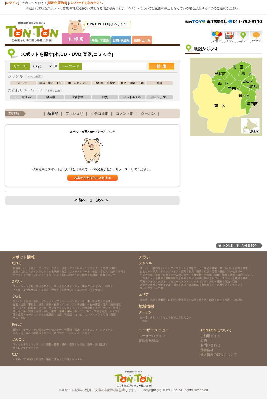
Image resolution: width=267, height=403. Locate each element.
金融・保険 (65, 311)
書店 (245, 278)
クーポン (148, 113)
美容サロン (68, 289)
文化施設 (49, 314)
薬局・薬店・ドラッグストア (50, 83)
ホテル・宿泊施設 (23, 359)
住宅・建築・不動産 (132, 83)
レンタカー (78, 359)
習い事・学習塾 (105, 83)
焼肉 (113, 271)
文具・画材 (19, 317)
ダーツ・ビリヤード (55, 332)
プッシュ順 (74, 113)
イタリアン (52, 274)
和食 (113, 268)
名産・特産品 (64, 314)
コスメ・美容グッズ (83, 286)
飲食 (217, 274)
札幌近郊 (237, 299)
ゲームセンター (53, 329)
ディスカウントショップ (226, 284)
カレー (112, 274)
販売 (183, 278)
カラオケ (105, 329)
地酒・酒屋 (109, 314)
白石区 (172, 299)
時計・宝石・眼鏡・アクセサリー (223, 271)
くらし (164, 317)
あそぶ (174, 317)
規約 (203, 340)
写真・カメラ (109, 311)
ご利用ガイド (210, 336)
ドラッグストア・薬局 (173, 271)
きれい (154, 317)
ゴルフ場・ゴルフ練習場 (27, 332)
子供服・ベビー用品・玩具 (92, 304)
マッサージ (37, 344)
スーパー (23, 83)
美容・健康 (161, 274)
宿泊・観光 (231, 281)
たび (145, 320)
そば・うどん (100, 271)
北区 (152, 299)
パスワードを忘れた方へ (86, 3)
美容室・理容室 (50, 289)
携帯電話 (115, 304)
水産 (191, 278)
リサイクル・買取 (23, 311)
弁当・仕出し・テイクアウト (29, 271)
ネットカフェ (90, 329)
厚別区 (144, 299)
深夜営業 (77, 97)
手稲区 (192, 299)
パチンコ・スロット (80, 332)
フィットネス (20, 344)
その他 (104, 268)
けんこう (186, 317)
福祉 (206, 278)
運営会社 (207, 350)
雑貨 (159, 83)
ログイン (12, 3)
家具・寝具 (195, 271)
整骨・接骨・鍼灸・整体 (60, 344)
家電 (53, 311)
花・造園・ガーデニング (27, 314)
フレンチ (38, 274)
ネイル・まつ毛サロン (26, 289)
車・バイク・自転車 (24, 307)
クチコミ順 (100, 113)
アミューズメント (178, 281)
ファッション (20, 286)
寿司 (120, 271)
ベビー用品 (146, 274)
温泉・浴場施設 (96, 344)
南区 (227, 299)
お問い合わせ (210, 345)
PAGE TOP (249, 245)
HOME (228, 245)
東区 (219, 299)
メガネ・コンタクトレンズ (54, 307)
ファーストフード (79, 271)
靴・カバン (226, 268)
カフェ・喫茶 (59, 268)
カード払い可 (23, 97)
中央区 (182, 299)
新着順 (52, 113)
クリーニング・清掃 (106, 307)
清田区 (162, 299)
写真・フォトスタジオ (153, 281)
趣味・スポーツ (22, 329)
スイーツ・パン (40, 268)
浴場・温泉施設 (190, 284)
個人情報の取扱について (218, 355)
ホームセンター (78, 83)
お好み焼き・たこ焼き (74, 274)
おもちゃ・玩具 (149, 271)
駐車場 (50, 97)
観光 (77, 329)
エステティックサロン (90, 289)
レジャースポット (222, 278)
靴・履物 (36, 286)
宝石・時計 (104, 286)
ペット (76, 307)
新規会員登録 (57, 3)
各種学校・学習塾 (201, 274)
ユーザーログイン (152, 336)
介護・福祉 (42, 311)
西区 (211, 299)
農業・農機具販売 (168, 278)
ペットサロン (159, 97)
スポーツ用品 (147, 284)
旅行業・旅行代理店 (47, 359)
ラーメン (18, 274)
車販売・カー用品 (199, 268)
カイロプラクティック (26, 347)
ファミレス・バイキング (83, 268)
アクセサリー (51, 286)
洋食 (102, 274)
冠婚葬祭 (87, 307)
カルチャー (148, 278)
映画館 (68, 329)
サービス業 (146, 288)
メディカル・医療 (212, 281)
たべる (144, 317)
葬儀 (199, 278)
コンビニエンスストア (87, 314)
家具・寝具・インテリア (60, 304)
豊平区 (203, 299)
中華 (28, 274)
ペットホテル (132, 97)
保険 (224, 274)
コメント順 (125, 113)
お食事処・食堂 (58, 271)
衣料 (237, 268)
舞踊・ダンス (245, 274)
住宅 (214, 268)
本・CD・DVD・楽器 (86, 311)
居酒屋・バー (20, 268)
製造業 (205, 284)
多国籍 (94, 274)
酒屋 (232, 274)
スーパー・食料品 (150, 268)
